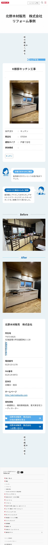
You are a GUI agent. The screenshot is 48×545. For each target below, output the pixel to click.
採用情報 (8, 505)
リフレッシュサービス (11, 493)
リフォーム (8, 484)
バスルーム (8, 468)
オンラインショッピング (11, 496)
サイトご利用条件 (8, 519)
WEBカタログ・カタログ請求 (12, 478)
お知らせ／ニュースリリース (12, 511)
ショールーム (9, 481)
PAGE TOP (24, 535)
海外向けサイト (9, 513)
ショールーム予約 (33, 3)
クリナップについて (10, 502)
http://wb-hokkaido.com (16, 384)
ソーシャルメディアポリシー (11, 522)
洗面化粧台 (8, 470)
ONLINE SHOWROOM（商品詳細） (14, 473)
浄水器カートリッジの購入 (12, 499)
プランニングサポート (11, 475)
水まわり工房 (16, 487)
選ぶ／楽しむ (9, 459)
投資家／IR (8, 508)
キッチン (8, 465)
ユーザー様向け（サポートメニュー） (14, 490)
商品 (7, 462)
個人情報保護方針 (8, 525)
